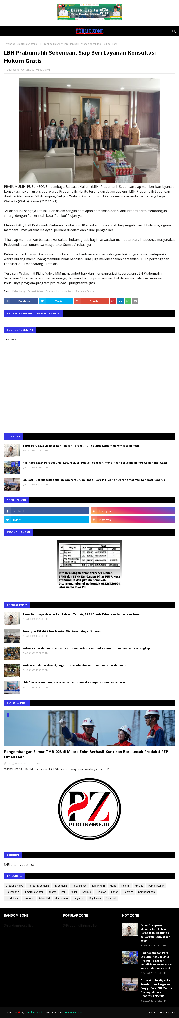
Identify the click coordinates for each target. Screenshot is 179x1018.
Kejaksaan (95, 898)
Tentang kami (167, 1012)
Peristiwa (101, 892)
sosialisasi (67, 291)
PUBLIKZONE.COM (71, 1012)
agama (52, 892)
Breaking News (14, 885)
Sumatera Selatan (26, 44)
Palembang (18, 291)
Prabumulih (52, 291)
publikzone (13, 69)
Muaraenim (61, 898)
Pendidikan (12, 898)
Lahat (114, 892)
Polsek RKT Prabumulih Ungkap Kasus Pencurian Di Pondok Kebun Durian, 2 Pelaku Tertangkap (86, 648)
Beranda (9, 44)
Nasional (111, 898)
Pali (63, 892)
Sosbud (86, 892)
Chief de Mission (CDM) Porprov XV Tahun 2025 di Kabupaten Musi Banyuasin (74, 682)
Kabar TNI (44, 898)
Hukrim (125, 885)
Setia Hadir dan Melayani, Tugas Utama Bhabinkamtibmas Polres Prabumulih (74, 665)
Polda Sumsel (79, 885)
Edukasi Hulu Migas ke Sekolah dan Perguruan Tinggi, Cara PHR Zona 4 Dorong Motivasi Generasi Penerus (94, 480)
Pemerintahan (36, 291)
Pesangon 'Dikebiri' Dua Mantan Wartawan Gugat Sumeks (62, 631)
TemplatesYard (33, 1012)
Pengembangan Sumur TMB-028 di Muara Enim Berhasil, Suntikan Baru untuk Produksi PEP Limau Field (86, 754)
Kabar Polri (98, 885)
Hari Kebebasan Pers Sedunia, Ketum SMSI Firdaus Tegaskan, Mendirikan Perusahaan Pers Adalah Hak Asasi (95, 462)
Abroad (139, 885)
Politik (74, 892)
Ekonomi (29, 898)
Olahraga (128, 892)
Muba (113, 885)
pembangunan (146, 892)
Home (152, 1012)
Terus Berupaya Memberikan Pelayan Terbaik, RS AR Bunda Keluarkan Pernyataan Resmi (81, 445)
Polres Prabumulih (38, 885)
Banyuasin (78, 898)
